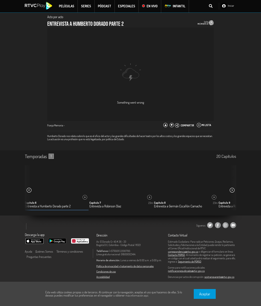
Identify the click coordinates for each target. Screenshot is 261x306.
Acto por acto (55, 17)
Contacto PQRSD (176, 255)
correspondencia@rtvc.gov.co (183, 251)
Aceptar (204, 294)
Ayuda (28, 251)
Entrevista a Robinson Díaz (105, 206)
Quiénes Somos (44, 251)
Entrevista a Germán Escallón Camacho (178, 206)
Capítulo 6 (30, 203)
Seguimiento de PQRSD (189, 261)
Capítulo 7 (95, 203)
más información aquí (137, 295)
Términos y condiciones (69, 251)
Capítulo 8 (160, 203)
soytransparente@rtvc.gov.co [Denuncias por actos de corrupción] (219, 277)
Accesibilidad (103, 277)
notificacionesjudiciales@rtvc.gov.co (186, 271)
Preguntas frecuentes (38, 257)
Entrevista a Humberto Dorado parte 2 (48, 206)
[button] (232, 190)
